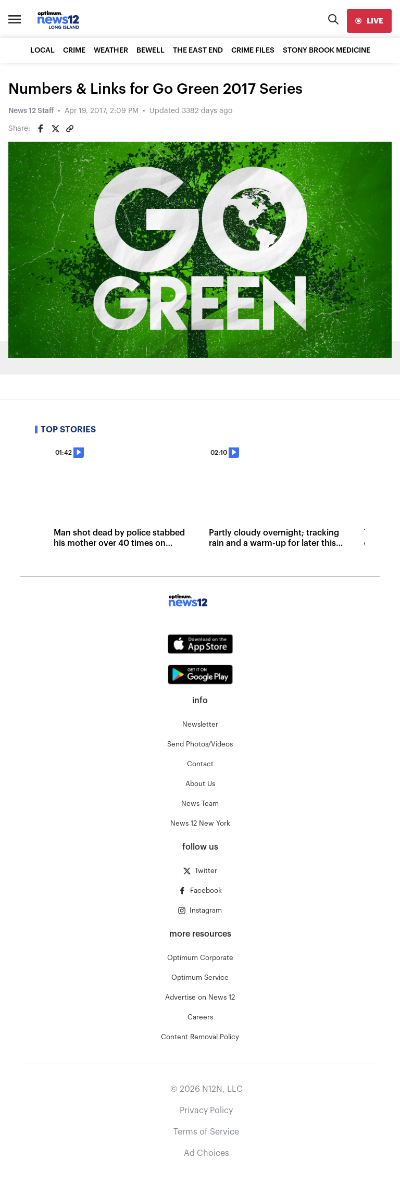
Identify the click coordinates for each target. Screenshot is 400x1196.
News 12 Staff (31, 111)
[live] (369, 21)
